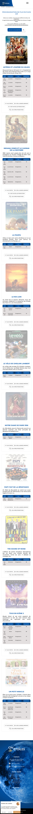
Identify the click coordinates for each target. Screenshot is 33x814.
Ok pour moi (16, 812)
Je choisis (10, 812)
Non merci (4, 812)
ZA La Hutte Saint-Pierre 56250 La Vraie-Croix (16, 760)
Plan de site (23, 810)
